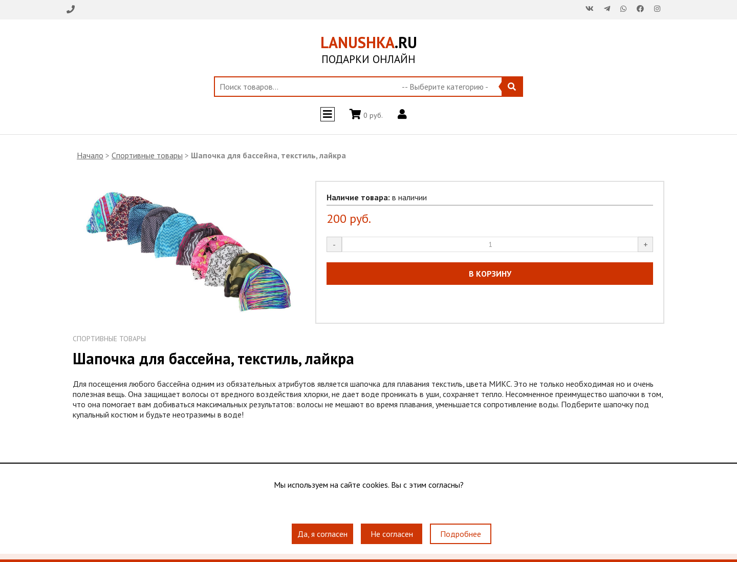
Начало (90, 155)
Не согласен (392, 534)
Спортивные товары (147, 155)
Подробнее (460, 534)
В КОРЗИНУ (490, 273)
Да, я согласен (322, 534)
